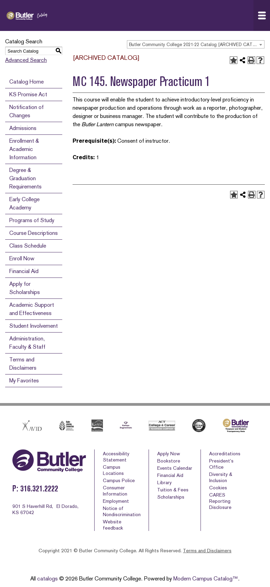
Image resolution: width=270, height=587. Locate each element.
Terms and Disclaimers (207, 550)
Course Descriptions (33, 233)
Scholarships (170, 497)
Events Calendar (174, 468)
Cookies (218, 487)
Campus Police (119, 480)
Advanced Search (26, 60)
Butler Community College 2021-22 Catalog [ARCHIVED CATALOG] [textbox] (196, 44)
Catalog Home (26, 81)
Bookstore (168, 461)
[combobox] (195, 44)
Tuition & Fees (172, 489)
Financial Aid (24, 271)
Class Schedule (27, 245)
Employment (116, 501)
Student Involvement (33, 326)
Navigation (264, 15)
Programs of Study (31, 220)
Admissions (22, 128)
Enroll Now (21, 258)
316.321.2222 (39, 488)
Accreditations (224, 453)
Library (164, 482)
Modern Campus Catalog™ (205, 578)
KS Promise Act (28, 94)
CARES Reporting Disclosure (220, 501)
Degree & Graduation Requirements (25, 178)
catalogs (47, 578)
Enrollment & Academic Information (24, 149)
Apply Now (168, 453)
